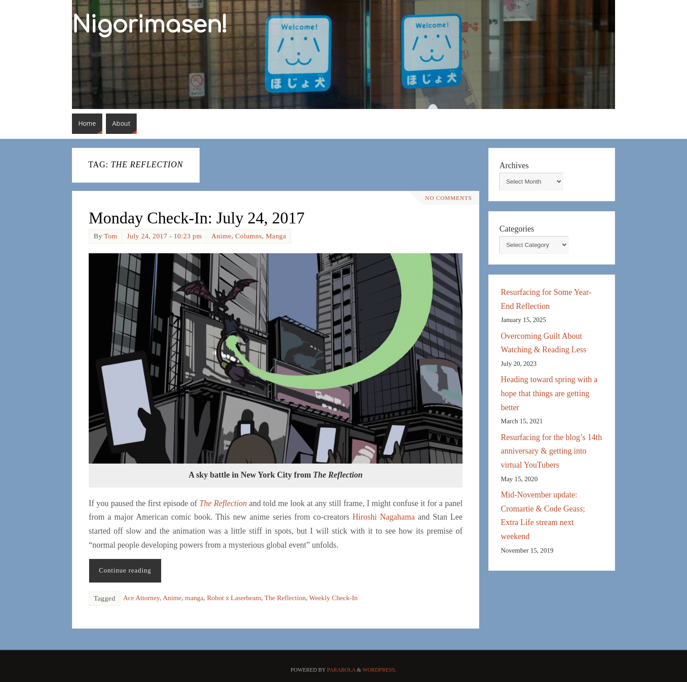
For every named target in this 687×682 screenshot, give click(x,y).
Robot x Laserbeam (234, 597)
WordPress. (379, 670)
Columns (248, 236)
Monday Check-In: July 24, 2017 (197, 218)
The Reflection (284, 597)
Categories (516, 228)
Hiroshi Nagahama (384, 516)
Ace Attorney (141, 597)
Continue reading (125, 570)
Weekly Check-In (333, 597)
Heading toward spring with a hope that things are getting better (549, 393)
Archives (514, 165)
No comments (448, 198)
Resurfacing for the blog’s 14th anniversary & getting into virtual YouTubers (551, 451)
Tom (110, 236)
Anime (221, 236)
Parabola (341, 670)
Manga (276, 236)
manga (194, 597)
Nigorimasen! (150, 25)
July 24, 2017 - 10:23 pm (164, 236)
